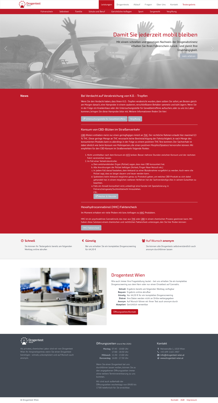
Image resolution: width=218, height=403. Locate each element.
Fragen (148, 4)
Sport (140, 11)
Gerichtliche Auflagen (121, 11)
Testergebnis (189, 4)
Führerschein (47, 11)
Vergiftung (172, 11)
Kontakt (174, 4)
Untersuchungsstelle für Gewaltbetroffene (104, 118)
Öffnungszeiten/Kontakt (124, 311)
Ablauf (137, 4)
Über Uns (161, 4)
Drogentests (123, 4)
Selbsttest (64, 11)
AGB (182, 399)
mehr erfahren (188, 56)
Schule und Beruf (97, 11)
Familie (78, 11)
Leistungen (106, 4)
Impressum (192, 399)
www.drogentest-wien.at (171, 358)
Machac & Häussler (105, 196)
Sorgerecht (155, 11)
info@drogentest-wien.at (172, 355)
